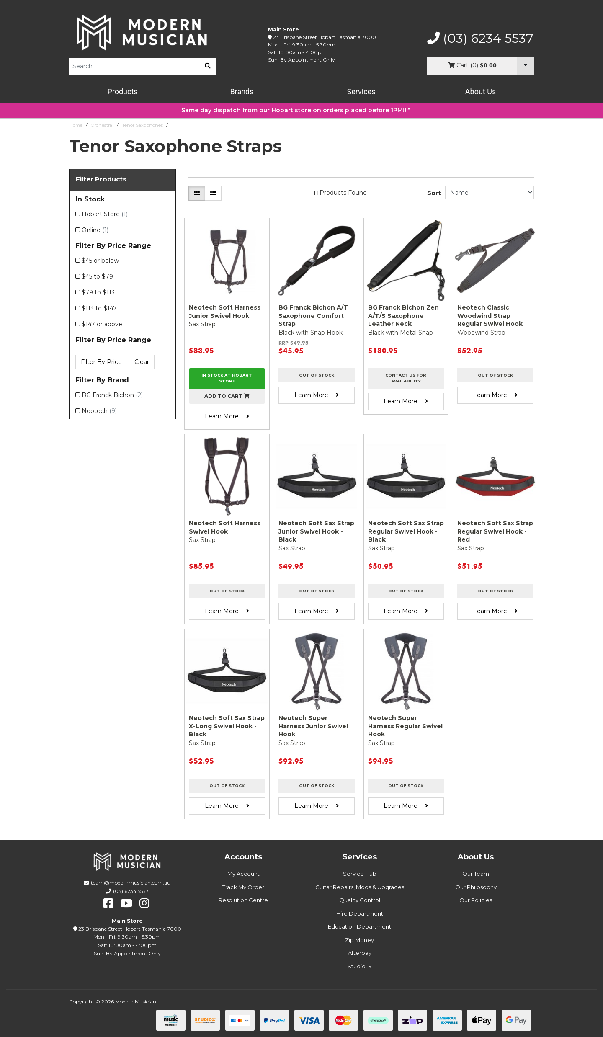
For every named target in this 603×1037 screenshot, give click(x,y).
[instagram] (144, 903)
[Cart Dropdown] (525, 66)
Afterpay (359, 952)
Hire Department (359, 913)
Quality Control (359, 900)
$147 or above (102, 324)
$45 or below (100, 260)
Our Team (475, 873)
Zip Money (359, 939)
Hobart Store (105, 214)
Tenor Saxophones (142, 125)
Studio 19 (360, 966)
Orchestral (102, 125)
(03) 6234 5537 (480, 38)
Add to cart (227, 396)
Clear (141, 362)
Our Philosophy (476, 887)
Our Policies (475, 900)
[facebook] (108, 903)
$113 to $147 (99, 308)
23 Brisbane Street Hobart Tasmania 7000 (324, 37)
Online (95, 230)
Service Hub (359, 873)
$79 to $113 (98, 292)
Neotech (99, 411)
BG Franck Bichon (112, 395)
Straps (178, 125)
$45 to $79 (97, 276)
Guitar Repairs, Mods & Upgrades (359, 887)
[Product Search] (134, 66)
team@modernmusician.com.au (130, 883)
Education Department (359, 926)
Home (75, 125)
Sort (434, 193)
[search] (208, 66)
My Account (243, 873)
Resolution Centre (243, 900)
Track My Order (243, 887)
